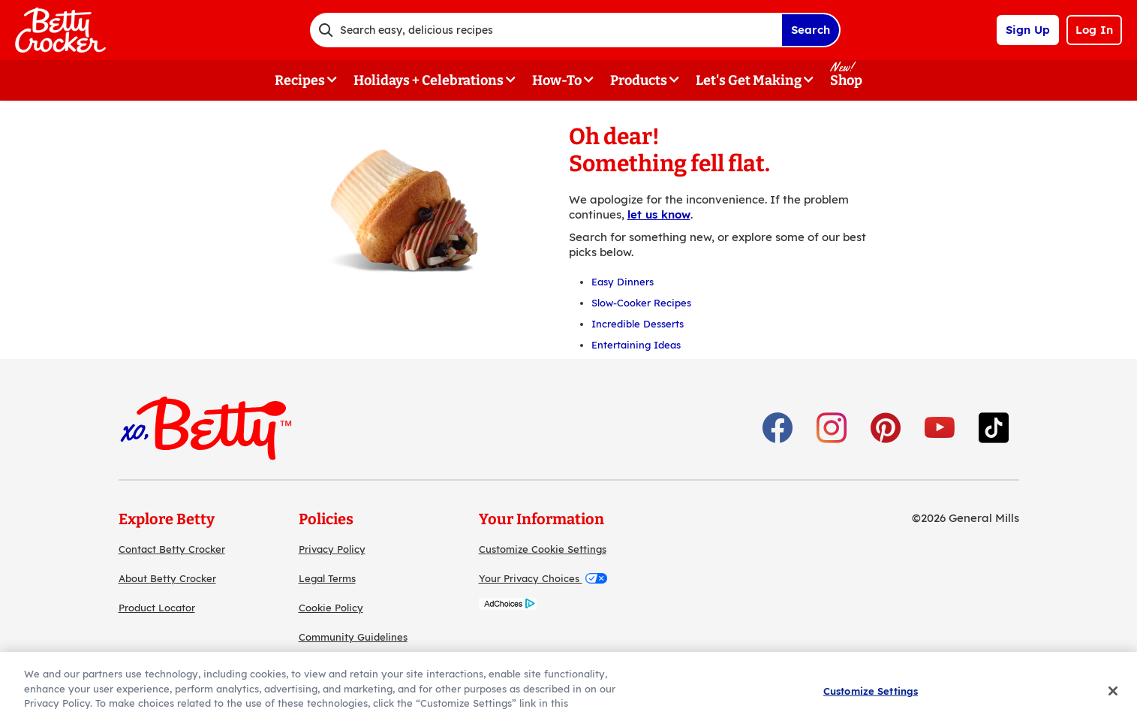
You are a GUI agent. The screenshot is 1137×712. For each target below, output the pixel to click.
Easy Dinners (622, 282)
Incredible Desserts (637, 324)
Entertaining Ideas (636, 345)
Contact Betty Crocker (172, 549)
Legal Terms (327, 578)
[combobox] (545, 30)
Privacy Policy (332, 549)
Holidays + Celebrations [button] (428, 80)
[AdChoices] (508, 606)
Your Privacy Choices (543, 578)
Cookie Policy (331, 608)
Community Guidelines (353, 637)
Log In (1094, 30)
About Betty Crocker (167, 578)
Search (810, 30)
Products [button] (638, 80)
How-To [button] (557, 80)
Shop (846, 80)
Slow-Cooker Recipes (641, 303)
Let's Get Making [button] (749, 80)
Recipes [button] (300, 80)
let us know (658, 214)
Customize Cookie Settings (542, 549)
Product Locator (157, 608)
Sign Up (1028, 30)
